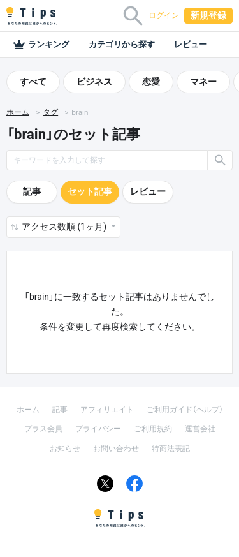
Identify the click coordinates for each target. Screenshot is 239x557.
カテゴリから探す (122, 44)
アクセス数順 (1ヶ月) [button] (65, 226)
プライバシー (98, 428)
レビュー (190, 44)
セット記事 (90, 191)
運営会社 (200, 428)
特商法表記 (171, 448)
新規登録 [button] (208, 15)
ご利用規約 (153, 428)
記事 (32, 191)
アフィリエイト (107, 409)
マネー (203, 82)
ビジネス (94, 82)
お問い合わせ (116, 448)
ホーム (17, 112)
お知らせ (65, 448)
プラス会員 (43, 428)
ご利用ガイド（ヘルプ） (185, 409)
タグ (50, 112)
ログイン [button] (163, 15)
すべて (33, 82)
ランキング (41, 45)
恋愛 (151, 82)
